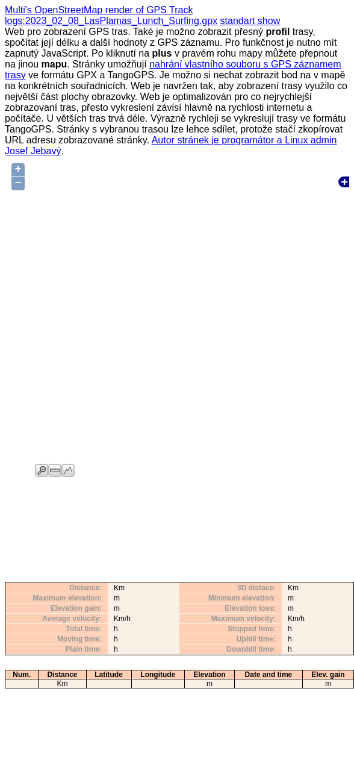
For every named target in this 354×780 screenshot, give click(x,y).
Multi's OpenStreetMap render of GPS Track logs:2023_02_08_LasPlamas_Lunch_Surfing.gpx (111, 15)
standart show (250, 21)
